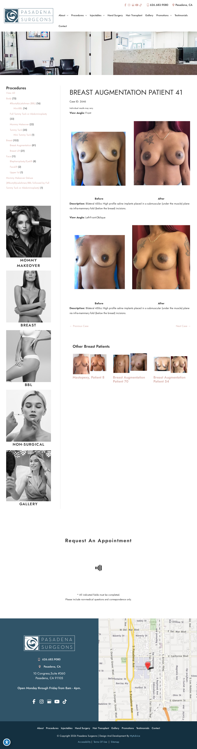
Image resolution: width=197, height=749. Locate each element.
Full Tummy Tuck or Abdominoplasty (28, 114)
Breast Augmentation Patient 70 (129, 379)
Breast (9, 140)
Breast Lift (15, 151)
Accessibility (84, 742)
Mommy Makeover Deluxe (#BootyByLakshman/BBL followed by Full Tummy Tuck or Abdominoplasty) (27, 183)
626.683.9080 (157, 5)
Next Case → (183, 326)
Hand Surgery (82, 728)
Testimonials (143, 728)
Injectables (66, 728)
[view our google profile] (133, 5)
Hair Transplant (101, 728)
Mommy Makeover (19, 124)
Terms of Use (100, 742)
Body (8, 98)
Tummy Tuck (16, 130)
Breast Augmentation (20, 145)
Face (8, 156)
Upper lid (15, 172)
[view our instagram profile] (129, 5)
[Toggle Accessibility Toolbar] (6, 742)
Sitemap (114, 742)
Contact (156, 728)
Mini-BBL (18, 108)
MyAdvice (135, 736)
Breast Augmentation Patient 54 (169, 379)
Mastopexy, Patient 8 (89, 377)
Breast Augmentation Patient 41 (126, 92)
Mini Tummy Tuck (22, 135)
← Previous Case (79, 326)
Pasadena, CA (52, 667)
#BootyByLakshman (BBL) (23, 103)
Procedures (52, 728)
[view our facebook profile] (125, 5)
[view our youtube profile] (137, 5)
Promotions (128, 728)
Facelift (13, 167)
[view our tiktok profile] (141, 5)
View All (10, 93)
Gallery (115, 728)
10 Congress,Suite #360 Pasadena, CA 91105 (49, 675)
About (40, 728)
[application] (66, 15)
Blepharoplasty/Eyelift (21, 161)
